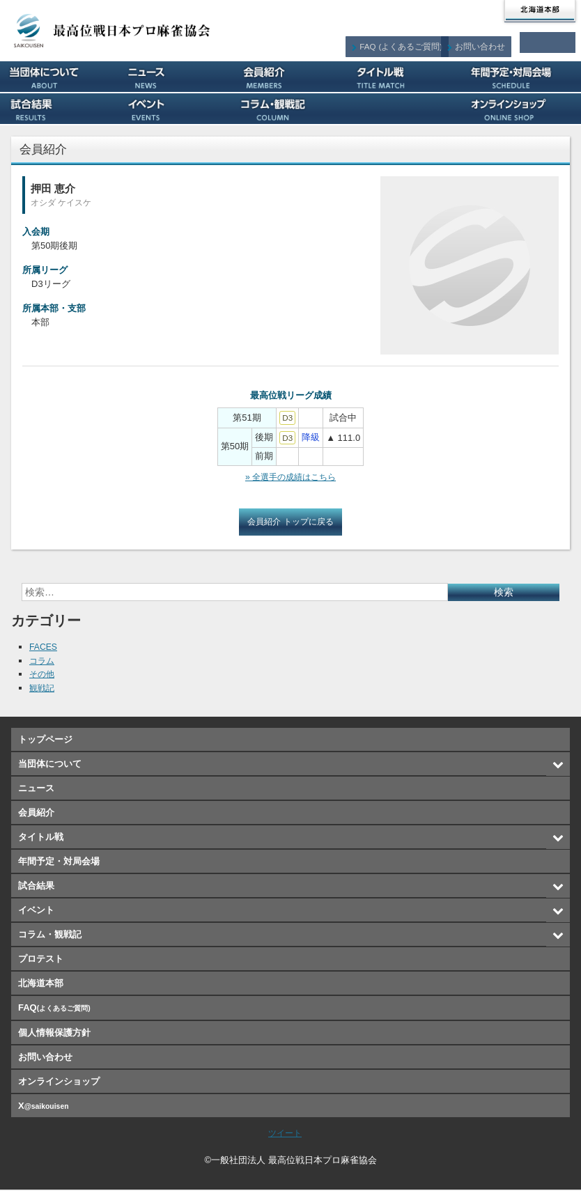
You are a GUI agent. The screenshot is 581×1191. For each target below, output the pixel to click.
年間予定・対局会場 (523, 76)
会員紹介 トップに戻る (290, 522)
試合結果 (58, 108)
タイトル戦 (406, 76)
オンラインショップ (523, 108)
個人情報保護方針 (54, 1034)
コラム (42, 662)
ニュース (174, 76)
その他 (42, 675)
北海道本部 (539, 11)
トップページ (45, 740)
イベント (174, 108)
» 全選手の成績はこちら (291, 477)
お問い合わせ (488, 42)
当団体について (58, 76)
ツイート (285, 1134)
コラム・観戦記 (291, 108)
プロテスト (406, 108)
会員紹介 (291, 76)
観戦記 (42, 689)
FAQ (410, 42)
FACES (44, 648)
